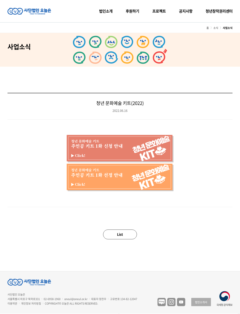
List (120, 234)
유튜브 (181, 302)
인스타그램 (171, 302)
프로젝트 (159, 11)
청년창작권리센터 (219, 11)
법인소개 (105, 11)
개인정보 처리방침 (31, 303)
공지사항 (185, 11)
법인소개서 (201, 302)
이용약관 (12, 303)
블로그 (162, 302)
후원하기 (132, 11)
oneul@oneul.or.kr (75, 299)
